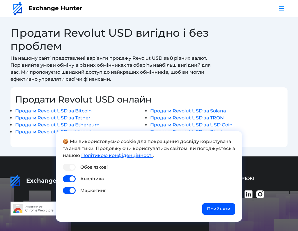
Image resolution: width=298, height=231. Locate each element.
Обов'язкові (94, 167)
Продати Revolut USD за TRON (187, 118)
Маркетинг (93, 190)
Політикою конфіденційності (117, 155)
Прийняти (218, 208)
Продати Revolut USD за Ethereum (57, 125)
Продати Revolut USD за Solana (188, 111)
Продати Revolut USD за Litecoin (54, 132)
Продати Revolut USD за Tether (53, 118)
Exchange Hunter (47, 8)
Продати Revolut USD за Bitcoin (53, 111)
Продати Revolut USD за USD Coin (191, 125)
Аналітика (92, 178)
